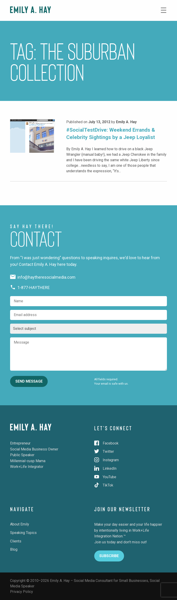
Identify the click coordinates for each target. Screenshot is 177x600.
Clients (15, 541)
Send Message (29, 381)
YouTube (105, 477)
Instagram (106, 460)
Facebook (106, 443)
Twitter (104, 451)
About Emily (19, 524)
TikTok (103, 485)
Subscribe (109, 556)
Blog (13, 549)
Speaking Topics (23, 533)
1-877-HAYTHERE (30, 287)
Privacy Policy (21, 591)
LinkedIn (105, 468)
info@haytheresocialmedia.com (42, 277)
